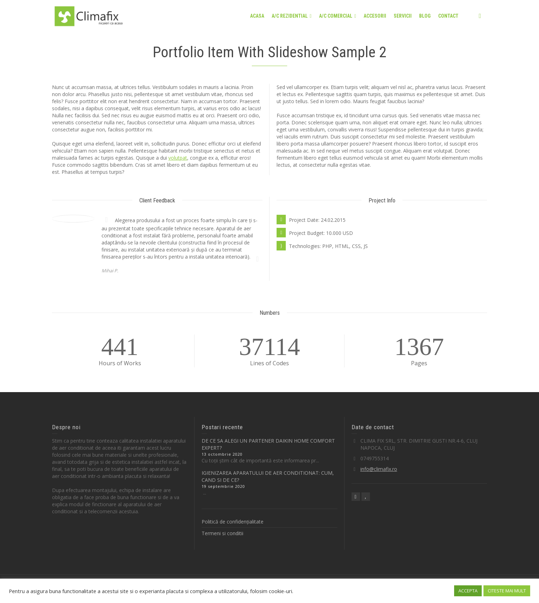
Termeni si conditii (222, 533)
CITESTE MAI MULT (507, 590)
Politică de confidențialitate (232, 521)
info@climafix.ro (378, 469)
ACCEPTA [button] (467, 590)
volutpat (177, 157)
